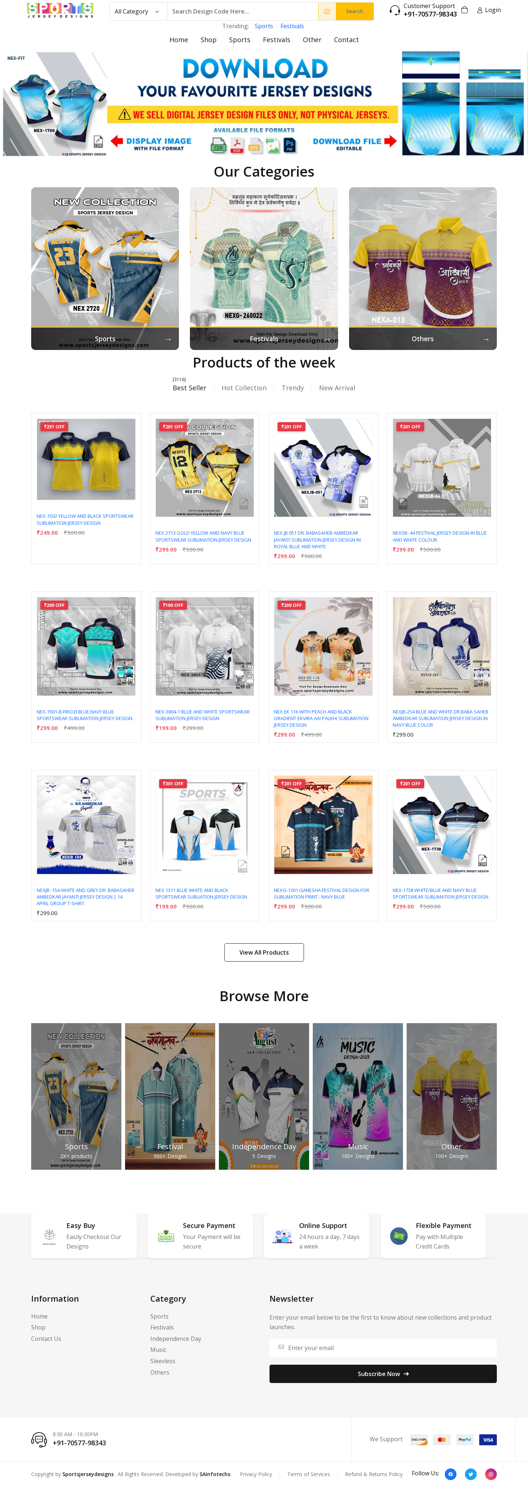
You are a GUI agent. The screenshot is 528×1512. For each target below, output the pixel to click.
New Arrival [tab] (337, 387)
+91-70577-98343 (430, 14)
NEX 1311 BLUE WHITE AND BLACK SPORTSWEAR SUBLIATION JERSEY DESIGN (201, 893)
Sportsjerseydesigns (88, 1474)
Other (312, 39)
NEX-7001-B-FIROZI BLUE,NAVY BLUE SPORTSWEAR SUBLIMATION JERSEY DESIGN (84, 715)
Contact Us (46, 1338)
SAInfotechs (214, 1474)
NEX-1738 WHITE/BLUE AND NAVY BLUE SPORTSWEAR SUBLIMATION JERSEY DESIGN (440, 893)
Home (178, 39)
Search (354, 11)
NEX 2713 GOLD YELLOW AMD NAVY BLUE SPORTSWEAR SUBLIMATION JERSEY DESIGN (203, 536)
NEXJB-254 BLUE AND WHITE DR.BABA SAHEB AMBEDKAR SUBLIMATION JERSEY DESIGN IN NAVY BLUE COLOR (440, 718)
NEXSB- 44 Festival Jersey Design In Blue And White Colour (440, 536)
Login (489, 10)
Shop (209, 39)
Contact (346, 39)
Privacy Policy (256, 1474)
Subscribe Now (383, 1374)
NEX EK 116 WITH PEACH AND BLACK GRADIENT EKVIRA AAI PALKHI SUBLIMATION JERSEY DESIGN (321, 718)
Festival (170, 1146)
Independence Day (264, 1146)
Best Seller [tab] (189, 387)
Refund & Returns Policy (374, 1474)
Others (159, 1372)
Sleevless (162, 1361)
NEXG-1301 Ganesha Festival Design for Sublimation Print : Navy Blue (321, 893)
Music (358, 1146)
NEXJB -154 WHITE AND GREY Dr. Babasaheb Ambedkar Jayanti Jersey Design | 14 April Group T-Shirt (85, 897)
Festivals (292, 26)
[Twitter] (471, 1474)
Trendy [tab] (293, 387)
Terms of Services (308, 1474)
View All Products (264, 952)
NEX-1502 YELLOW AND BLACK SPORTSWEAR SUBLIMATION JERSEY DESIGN (85, 519)
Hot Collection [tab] (244, 387)
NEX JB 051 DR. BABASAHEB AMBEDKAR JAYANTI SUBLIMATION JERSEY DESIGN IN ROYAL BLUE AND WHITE (317, 539)
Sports (264, 26)
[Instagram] (491, 1474)
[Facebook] (450, 1474)
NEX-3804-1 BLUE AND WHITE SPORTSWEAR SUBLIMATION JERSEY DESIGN (202, 715)
